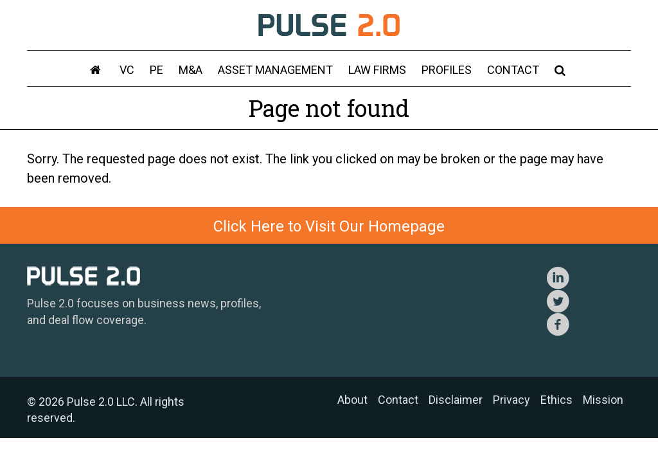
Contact (513, 70)
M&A (190, 70)
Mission (603, 399)
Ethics (556, 399)
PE (156, 70)
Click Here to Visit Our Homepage (329, 226)
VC (127, 70)
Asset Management (275, 70)
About (352, 399)
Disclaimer (456, 399)
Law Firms (377, 70)
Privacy (511, 399)
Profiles (447, 70)
